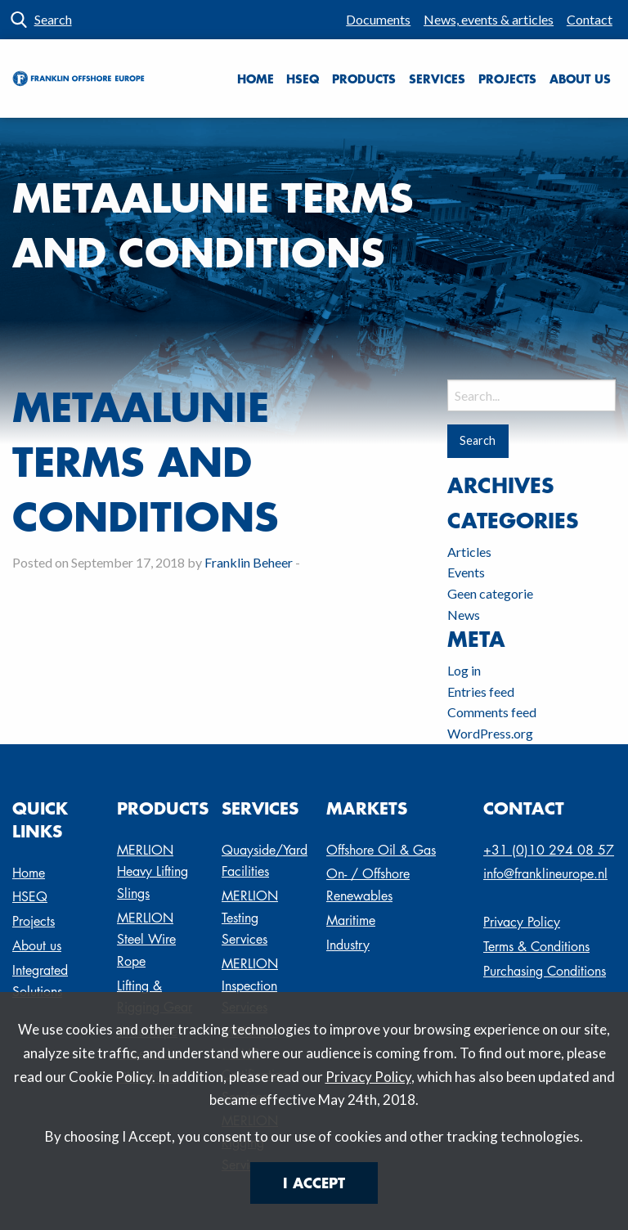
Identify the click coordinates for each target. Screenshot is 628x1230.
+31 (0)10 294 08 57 (548, 850)
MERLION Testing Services (250, 917)
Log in (464, 670)
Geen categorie (490, 593)
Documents (378, 19)
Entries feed (480, 691)
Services (437, 78)
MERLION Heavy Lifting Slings (152, 872)
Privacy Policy (368, 1076)
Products (364, 78)
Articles (469, 551)
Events (466, 572)
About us (580, 78)
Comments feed (491, 712)
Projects (507, 78)
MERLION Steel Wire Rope (146, 939)
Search (53, 19)
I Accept (314, 1182)
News (463, 614)
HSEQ (302, 78)
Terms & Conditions (536, 946)
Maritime (350, 920)
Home (255, 78)
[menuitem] (378, 19)
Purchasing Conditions (544, 971)
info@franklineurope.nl (545, 873)
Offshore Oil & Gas (381, 850)
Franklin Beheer (248, 562)
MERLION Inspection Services (250, 985)
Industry (348, 945)
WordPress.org (490, 733)
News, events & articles (489, 19)
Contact (589, 19)
